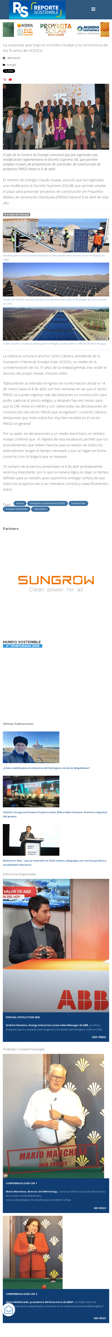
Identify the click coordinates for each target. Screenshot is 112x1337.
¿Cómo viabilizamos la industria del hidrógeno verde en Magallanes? (46, 768)
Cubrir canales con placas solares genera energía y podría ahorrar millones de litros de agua (54, 343)
